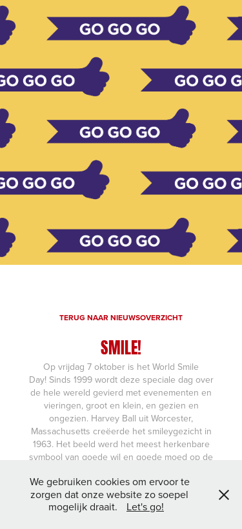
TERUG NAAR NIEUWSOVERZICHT (121, 317)
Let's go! (145, 506)
